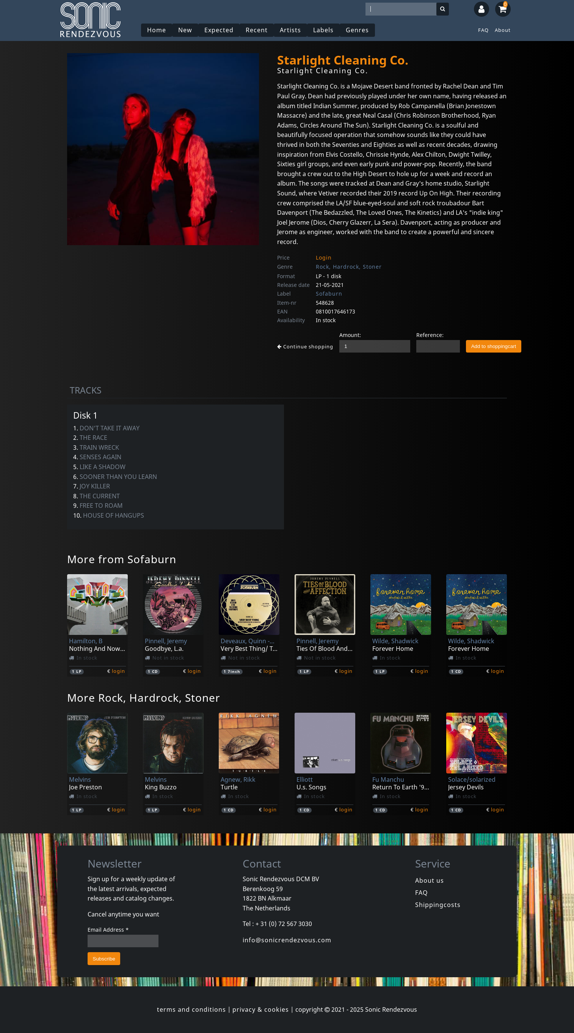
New (185, 30)
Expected (219, 30)
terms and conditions (191, 1009)
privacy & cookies (260, 1009)
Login (324, 257)
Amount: (350, 335)
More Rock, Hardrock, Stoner (143, 697)
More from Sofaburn (121, 559)
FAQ (483, 30)
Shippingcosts (438, 905)
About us (429, 880)
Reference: (430, 335)
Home (156, 30)
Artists (290, 30)
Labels (323, 30)
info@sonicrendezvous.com (287, 940)
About (503, 30)
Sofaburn (329, 293)
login (118, 671)
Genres (357, 30)
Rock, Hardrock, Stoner (349, 266)
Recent (257, 30)
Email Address (108, 929)
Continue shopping (305, 346)
